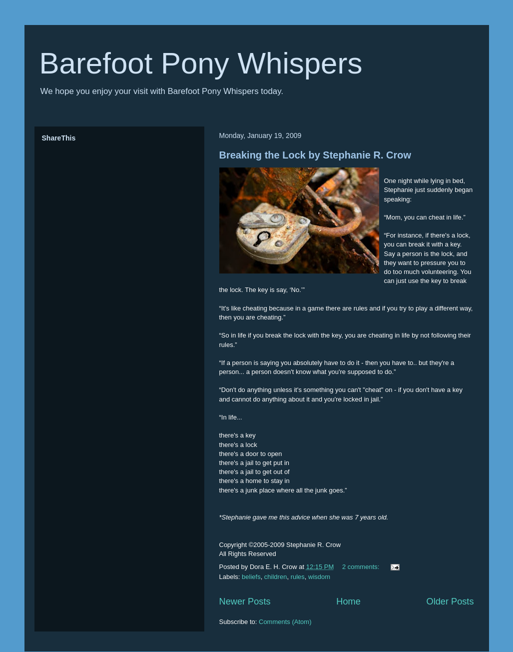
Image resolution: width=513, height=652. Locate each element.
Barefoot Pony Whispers (201, 63)
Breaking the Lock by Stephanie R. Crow (315, 155)
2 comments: (361, 566)
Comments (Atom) (285, 622)
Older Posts (450, 601)
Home (348, 601)
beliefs (251, 576)
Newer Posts (245, 601)
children (275, 576)
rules (298, 576)
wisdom (319, 576)
